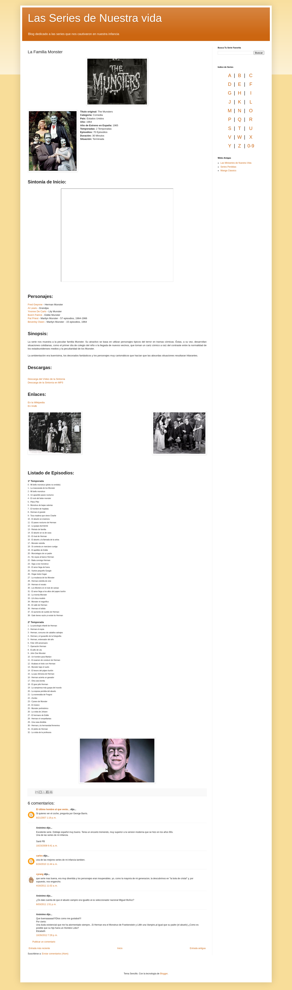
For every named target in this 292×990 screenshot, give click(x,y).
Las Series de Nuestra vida (95, 18)
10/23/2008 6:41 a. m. (47, 845)
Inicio (120, 948)
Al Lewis (32, 308)
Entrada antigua (198, 948)
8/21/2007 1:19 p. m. (46, 817)
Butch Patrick (35, 315)
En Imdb (32, 406)
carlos (39, 855)
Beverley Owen (36, 321)
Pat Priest (33, 318)
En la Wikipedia (36, 402)
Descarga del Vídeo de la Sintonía (46, 379)
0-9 (250, 145)
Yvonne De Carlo (37, 311)
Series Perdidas (228, 167)
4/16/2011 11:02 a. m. (47, 885)
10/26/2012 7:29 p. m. (47, 935)
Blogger (164, 973)
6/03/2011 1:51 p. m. (46, 904)
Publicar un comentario (43, 941)
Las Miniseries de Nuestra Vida (235, 163)
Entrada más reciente (39, 948)
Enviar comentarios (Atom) (55, 953)
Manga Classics (228, 170)
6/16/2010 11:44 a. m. (47, 864)
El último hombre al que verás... (53, 809)
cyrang (39, 874)
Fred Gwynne (35, 304)
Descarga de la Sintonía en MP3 (45, 382)
